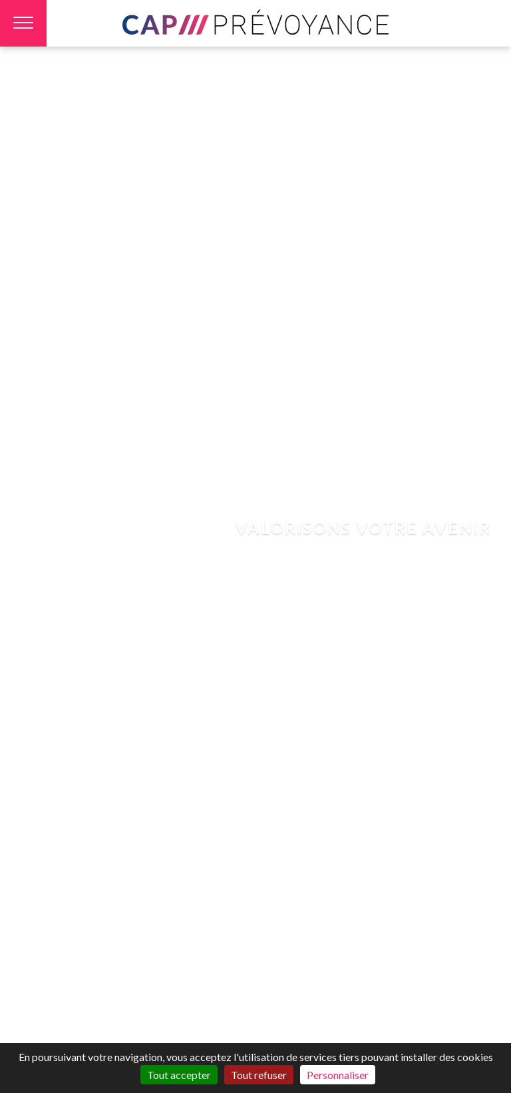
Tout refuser (259, 1074)
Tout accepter (179, 1074)
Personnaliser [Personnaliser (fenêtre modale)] (338, 1074)
